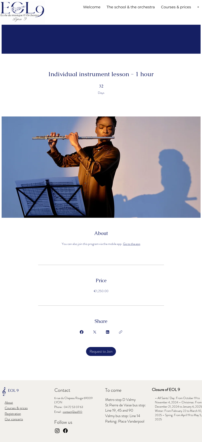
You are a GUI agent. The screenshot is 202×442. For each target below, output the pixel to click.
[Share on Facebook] (81, 332)
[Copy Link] (120, 332)
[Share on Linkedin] (107, 332)
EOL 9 (13, 390)
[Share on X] (94, 332)
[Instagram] (57, 431)
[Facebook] (65, 431)
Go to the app (131, 243)
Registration (13, 413)
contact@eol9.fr (72, 412)
